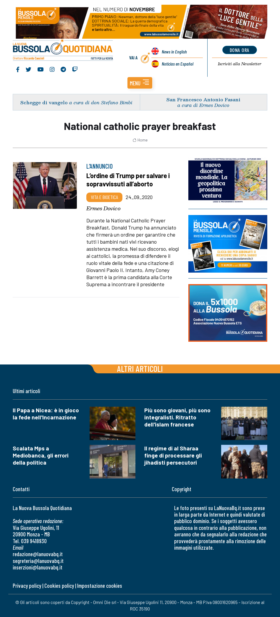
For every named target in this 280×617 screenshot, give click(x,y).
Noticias (177, 63)
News (174, 51)
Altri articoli (140, 368)
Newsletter (239, 64)
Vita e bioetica (104, 197)
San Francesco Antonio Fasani (203, 99)
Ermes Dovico (103, 208)
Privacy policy (27, 585)
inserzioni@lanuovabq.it (37, 567)
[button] (140, 83)
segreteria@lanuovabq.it (38, 560)
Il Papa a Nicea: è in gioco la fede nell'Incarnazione (46, 414)
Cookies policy (59, 585)
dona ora (240, 50)
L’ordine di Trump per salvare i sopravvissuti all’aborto (128, 180)
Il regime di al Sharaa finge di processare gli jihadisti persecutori (173, 455)
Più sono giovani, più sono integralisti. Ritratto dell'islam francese (177, 417)
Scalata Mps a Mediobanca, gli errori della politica (41, 455)
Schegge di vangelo (44, 102)
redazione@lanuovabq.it (38, 554)
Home (140, 140)
